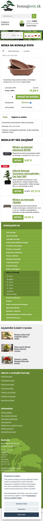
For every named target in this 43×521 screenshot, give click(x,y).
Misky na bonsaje (13, 51)
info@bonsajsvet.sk (8, 446)
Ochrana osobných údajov (11, 468)
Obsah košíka (31, 25)
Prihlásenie (5, 22)
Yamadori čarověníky (14, 246)
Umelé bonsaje (11, 266)
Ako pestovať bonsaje (9, 416)
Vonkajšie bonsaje (13, 239)
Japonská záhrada (12, 308)
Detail (18, 160)
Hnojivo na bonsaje (13, 249)
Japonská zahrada (7, 400)
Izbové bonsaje (11, 236)
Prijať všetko (22, 514)
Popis (5, 117)
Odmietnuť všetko (21, 504)
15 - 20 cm (26, 51)
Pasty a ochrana (12, 256)
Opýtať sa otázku (19, 117)
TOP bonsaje (10, 232)
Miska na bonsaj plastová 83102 (23, 148)
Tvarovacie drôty (12, 262)
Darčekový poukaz (13, 318)
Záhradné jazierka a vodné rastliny (19, 314)
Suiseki (8, 301)
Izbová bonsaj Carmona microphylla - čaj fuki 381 (26, 173)
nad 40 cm (10, 291)
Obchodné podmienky (9, 419)
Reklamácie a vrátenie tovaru (12, 425)
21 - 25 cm (10, 282)
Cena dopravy (6, 422)
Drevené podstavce (13, 298)
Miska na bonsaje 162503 (23, 201)
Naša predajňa (6, 412)
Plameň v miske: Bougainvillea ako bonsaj (21, 361)
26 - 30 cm (10, 285)
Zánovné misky (12, 294)
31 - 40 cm (10, 288)
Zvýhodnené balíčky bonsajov (17, 242)
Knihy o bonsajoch (13, 269)
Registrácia (5, 24)
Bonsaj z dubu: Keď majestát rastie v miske (22, 336)
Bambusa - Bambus (13, 311)
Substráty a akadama (14, 252)
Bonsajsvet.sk (4, 51)
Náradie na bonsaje (13, 259)
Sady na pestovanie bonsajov (17, 304)
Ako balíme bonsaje (8, 432)
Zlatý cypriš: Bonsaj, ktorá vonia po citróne (22, 349)
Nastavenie (21, 509)
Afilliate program (7, 429)
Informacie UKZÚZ (8, 470)
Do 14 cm (10, 276)
